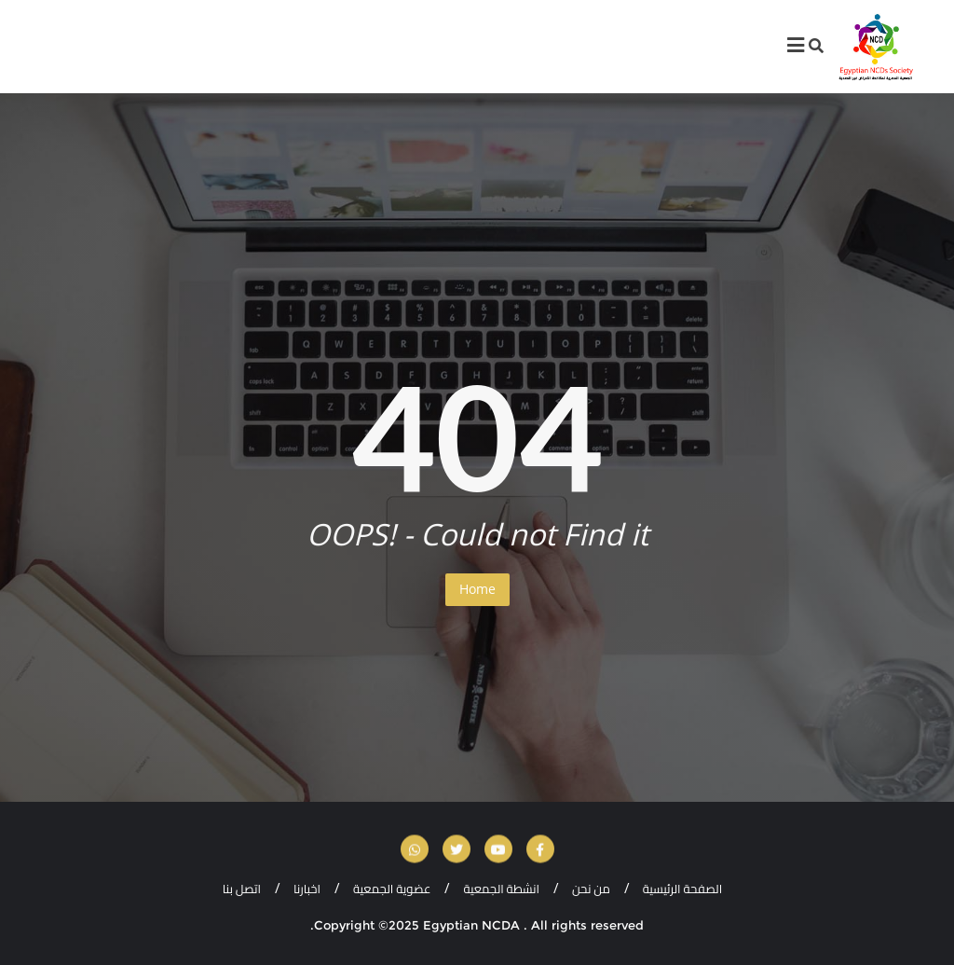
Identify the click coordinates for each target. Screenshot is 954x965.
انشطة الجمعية (501, 888)
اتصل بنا (242, 888)
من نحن (591, 888)
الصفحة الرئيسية (682, 888)
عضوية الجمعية (391, 888)
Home (477, 589)
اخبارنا (306, 888)
